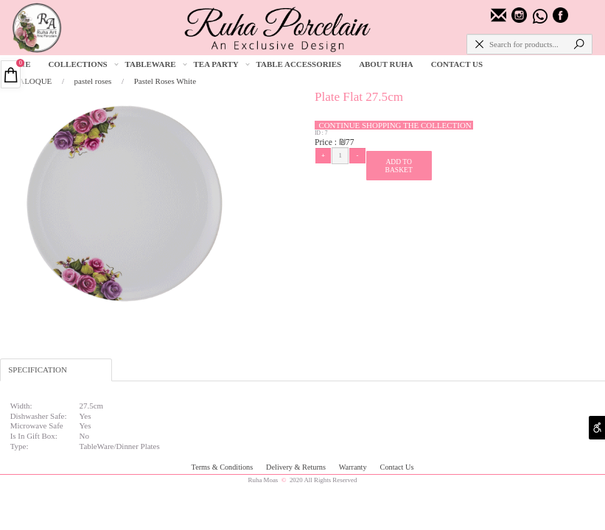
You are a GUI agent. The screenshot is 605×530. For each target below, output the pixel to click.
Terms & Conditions (223, 467)
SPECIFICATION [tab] (37, 369)
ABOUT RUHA (386, 64)
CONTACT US (457, 64)
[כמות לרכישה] (340, 155)
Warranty (353, 467)
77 (350, 142)
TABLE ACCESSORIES (299, 64)
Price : (327, 142)
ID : (320, 133)
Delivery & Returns (296, 467)
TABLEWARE (156, 64)
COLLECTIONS (83, 64)
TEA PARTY (222, 64)
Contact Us (397, 467)
